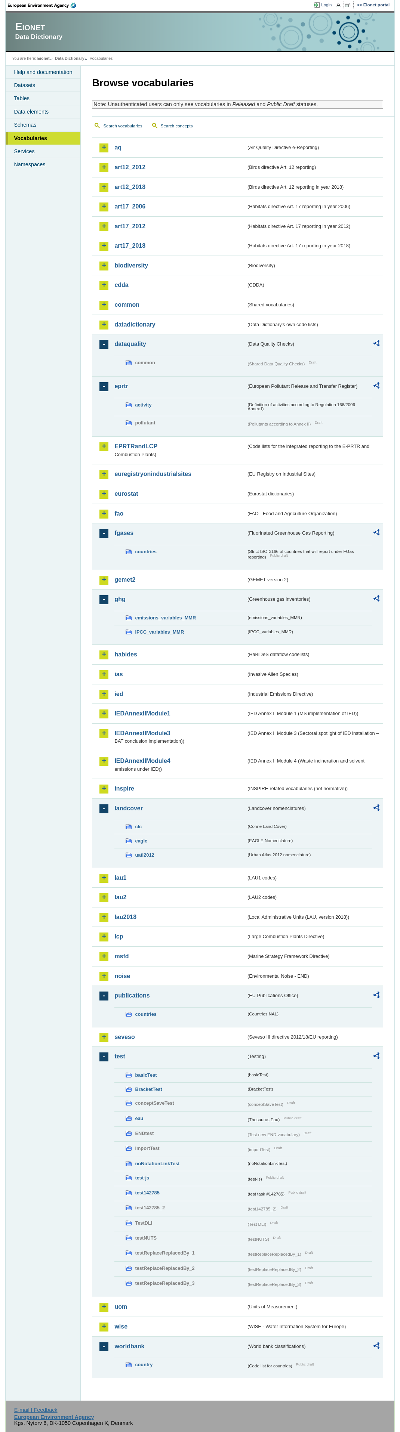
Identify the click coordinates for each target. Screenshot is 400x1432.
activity (143, 405)
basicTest (146, 1075)
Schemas (25, 125)
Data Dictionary (69, 58)
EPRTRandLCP (135, 446)
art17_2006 (129, 206)
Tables (22, 98)
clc (138, 826)
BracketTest (148, 1089)
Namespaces (29, 164)
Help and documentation (43, 72)
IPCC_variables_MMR (159, 632)
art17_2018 (129, 245)
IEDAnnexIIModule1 (142, 713)
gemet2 (124, 579)
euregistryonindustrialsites (152, 474)
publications (132, 995)
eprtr (121, 386)
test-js (142, 1178)
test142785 (147, 1193)
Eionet (43, 58)
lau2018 (125, 917)
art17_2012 (129, 226)
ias (118, 674)
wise (120, 1326)
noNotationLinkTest (157, 1163)
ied (118, 694)
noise (122, 976)
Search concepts (177, 126)
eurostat (126, 494)
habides (125, 654)
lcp (118, 936)
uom (120, 1306)
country (144, 1364)
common (126, 304)
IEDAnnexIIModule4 (142, 761)
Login (326, 5)
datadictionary (134, 324)
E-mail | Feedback (36, 1410)
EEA (44, 5)
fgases (123, 533)
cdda (121, 285)
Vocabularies (30, 138)
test (119, 1056)
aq (117, 147)
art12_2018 (129, 187)
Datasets (24, 85)
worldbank (129, 1346)
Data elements (31, 112)
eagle (141, 841)
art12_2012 (129, 167)
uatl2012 (144, 855)
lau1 (120, 878)
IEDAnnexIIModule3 (142, 733)
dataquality (130, 344)
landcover (128, 808)
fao (118, 513)
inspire (124, 788)
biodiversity (131, 265)
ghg (119, 599)
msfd (121, 956)
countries (146, 551)
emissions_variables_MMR (165, 618)
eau (139, 1118)
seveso (124, 1037)
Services (24, 151)
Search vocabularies (122, 126)
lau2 (120, 897)
